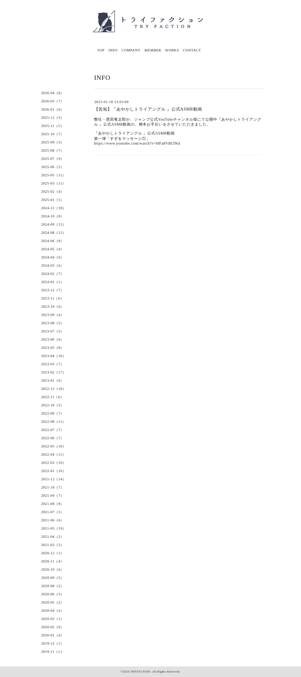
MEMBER (152, 50)
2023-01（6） (52, 380)
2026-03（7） (52, 101)
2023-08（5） (52, 323)
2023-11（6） (52, 298)
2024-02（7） (52, 274)
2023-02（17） (53, 372)
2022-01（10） (53, 471)
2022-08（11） (53, 421)
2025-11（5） (52, 126)
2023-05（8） (52, 348)
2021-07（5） (52, 512)
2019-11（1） (52, 652)
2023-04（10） (53, 356)
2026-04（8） (52, 93)
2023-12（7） (52, 290)
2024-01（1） (52, 282)
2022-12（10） (53, 389)
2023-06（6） (52, 339)
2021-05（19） (53, 528)
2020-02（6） (52, 627)
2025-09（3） (52, 142)
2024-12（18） (53, 208)
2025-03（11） (53, 183)
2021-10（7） (52, 487)
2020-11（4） (52, 561)
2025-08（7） (52, 150)
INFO (113, 50)
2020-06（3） (52, 594)
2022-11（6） (52, 397)
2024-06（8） (52, 241)
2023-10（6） (52, 306)
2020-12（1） (52, 553)
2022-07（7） (52, 430)
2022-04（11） (53, 454)
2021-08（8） (52, 504)
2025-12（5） (52, 117)
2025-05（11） (53, 175)
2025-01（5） (52, 200)
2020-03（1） (52, 619)
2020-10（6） (52, 569)
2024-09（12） (53, 224)
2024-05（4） (52, 249)
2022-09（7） (52, 413)
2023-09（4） (52, 315)
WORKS (172, 50)
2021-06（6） (52, 520)
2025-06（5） (52, 167)
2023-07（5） (52, 331)
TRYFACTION (140, 671)
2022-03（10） (53, 463)
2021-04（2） (52, 537)
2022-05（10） (53, 446)
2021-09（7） (52, 495)
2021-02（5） (52, 545)
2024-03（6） (52, 265)
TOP (100, 50)
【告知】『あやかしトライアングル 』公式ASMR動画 (148, 109)
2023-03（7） (52, 364)
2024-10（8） (52, 216)
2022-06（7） (52, 438)
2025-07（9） (52, 159)
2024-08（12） (53, 233)
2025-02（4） (52, 191)
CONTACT (192, 50)
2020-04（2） (52, 610)
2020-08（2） (52, 586)
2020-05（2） (52, 602)
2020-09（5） (52, 578)
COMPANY (131, 50)
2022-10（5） (52, 405)
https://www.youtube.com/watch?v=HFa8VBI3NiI (137, 143)
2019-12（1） (52, 643)
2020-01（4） (52, 635)
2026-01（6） (52, 109)
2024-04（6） (52, 257)
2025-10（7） (52, 134)
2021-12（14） (53, 479)
